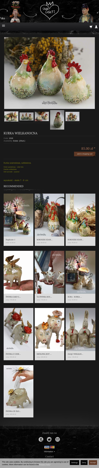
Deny (84, 463)
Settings (74, 463)
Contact (49, 456)
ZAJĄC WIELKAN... (75, 354)
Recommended (14, 186)
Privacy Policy (44, 464)
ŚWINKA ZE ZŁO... (13, 411)
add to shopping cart (84, 154)
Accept (93, 463)
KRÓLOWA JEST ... (44, 354)
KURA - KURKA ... (75, 297)
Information (49, 451)
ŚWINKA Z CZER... (13, 354)
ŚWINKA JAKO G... (13, 297)
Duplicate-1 (10, 239)
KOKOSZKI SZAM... (44, 239)
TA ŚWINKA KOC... (44, 297)
